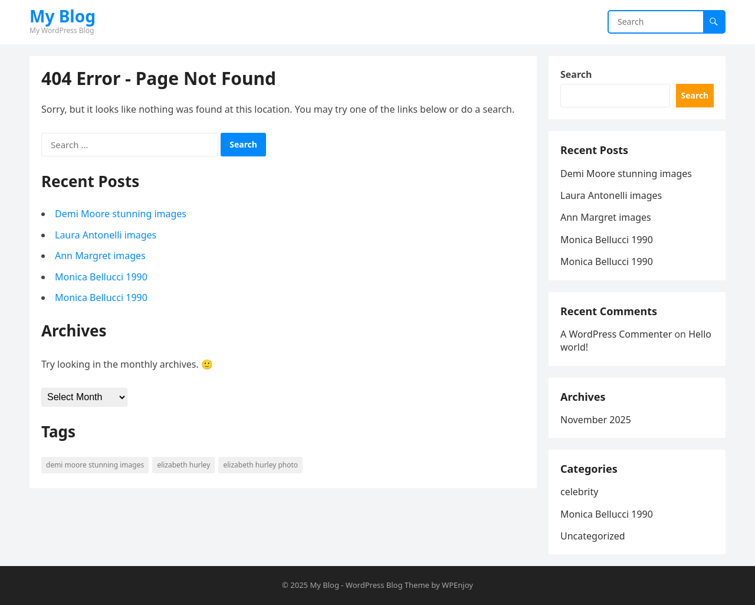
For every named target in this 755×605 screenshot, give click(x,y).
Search (576, 74)
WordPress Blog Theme (387, 585)
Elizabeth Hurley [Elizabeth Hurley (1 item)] (183, 465)
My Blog (62, 16)
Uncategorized (592, 535)
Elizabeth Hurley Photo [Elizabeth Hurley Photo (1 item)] (260, 465)
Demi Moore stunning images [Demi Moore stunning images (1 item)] (95, 465)
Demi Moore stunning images (120, 213)
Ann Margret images (100, 255)
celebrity (579, 491)
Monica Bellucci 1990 (101, 276)
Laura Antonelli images (105, 234)
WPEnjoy (457, 585)
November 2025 (595, 419)
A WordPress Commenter (616, 334)
